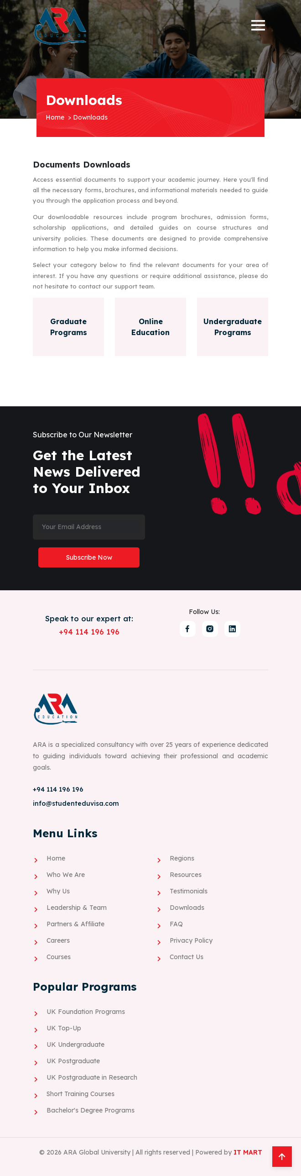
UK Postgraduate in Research (92, 1077)
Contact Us (186, 956)
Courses (59, 956)
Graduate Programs (68, 327)
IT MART (248, 1152)
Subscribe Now (89, 557)
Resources (186, 874)
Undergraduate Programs (232, 327)
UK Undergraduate (75, 1044)
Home (55, 117)
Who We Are (66, 874)
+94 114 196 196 (89, 631)
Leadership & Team (77, 907)
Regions (182, 858)
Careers (58, 940)
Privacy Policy (191, 940)
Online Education (150, 327)
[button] (258, 26)
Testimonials (189, 891)
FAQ (176, 923)
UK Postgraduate (73, 1060)
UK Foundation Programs (86, 1011)
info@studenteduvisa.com (76, 803)
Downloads (187, 907)
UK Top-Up (64, 1028)
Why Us (58, 891)
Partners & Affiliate (75, 923)
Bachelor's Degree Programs (91, 1110)
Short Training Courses (80, 1093)
